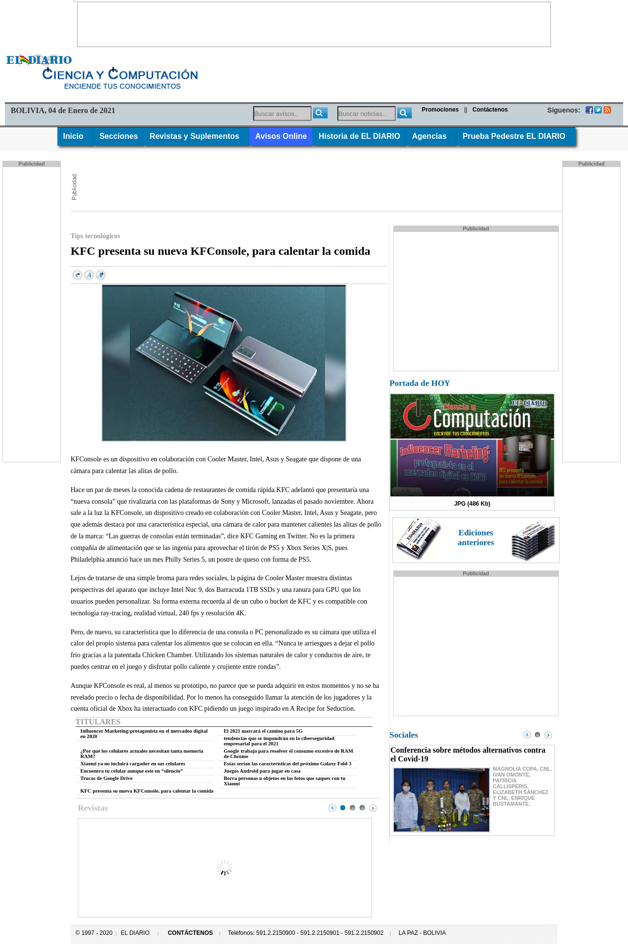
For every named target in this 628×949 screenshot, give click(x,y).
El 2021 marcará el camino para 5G (263, 731)
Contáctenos (490, 109)
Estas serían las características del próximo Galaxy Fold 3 (287, 763)
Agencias (431, 136)
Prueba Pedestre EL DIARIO (516, 136)
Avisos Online (281, 136)
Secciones (118, 136)
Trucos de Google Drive (106, 778)
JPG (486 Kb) (472, 503)
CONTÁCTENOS (190, 933)
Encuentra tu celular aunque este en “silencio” (131, 771)
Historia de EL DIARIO (359, 136)
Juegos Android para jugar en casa (262, 771)
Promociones (440, 109)
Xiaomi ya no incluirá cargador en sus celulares (132, 763)
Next (373, 807)
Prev (332, 807)
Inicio (75, 136)
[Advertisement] (314, 24)
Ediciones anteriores (476, 537)
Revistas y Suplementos (196, 136)
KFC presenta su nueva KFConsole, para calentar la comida (146, 791)
